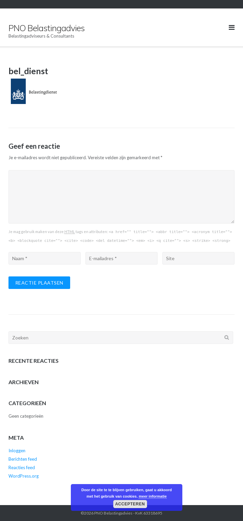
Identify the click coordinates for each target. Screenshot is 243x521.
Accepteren (130, 504)
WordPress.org (23, 476)
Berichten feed (22, 459)
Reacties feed (21, 467)
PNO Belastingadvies (113, 513)
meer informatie (153, 496)
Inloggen (16, 450)
